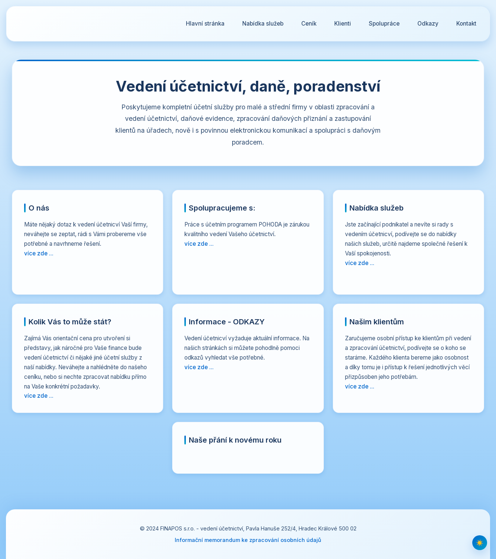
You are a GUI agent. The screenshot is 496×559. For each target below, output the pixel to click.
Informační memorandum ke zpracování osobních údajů (248, 540)
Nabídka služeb (262, 23)
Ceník (308, 23)
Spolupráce (384, 23)
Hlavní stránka (205, 23)
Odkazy (427, 23)
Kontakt (466, 23)
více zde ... (38, 253)
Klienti (342, 23)
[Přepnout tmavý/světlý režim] (479, 542)
